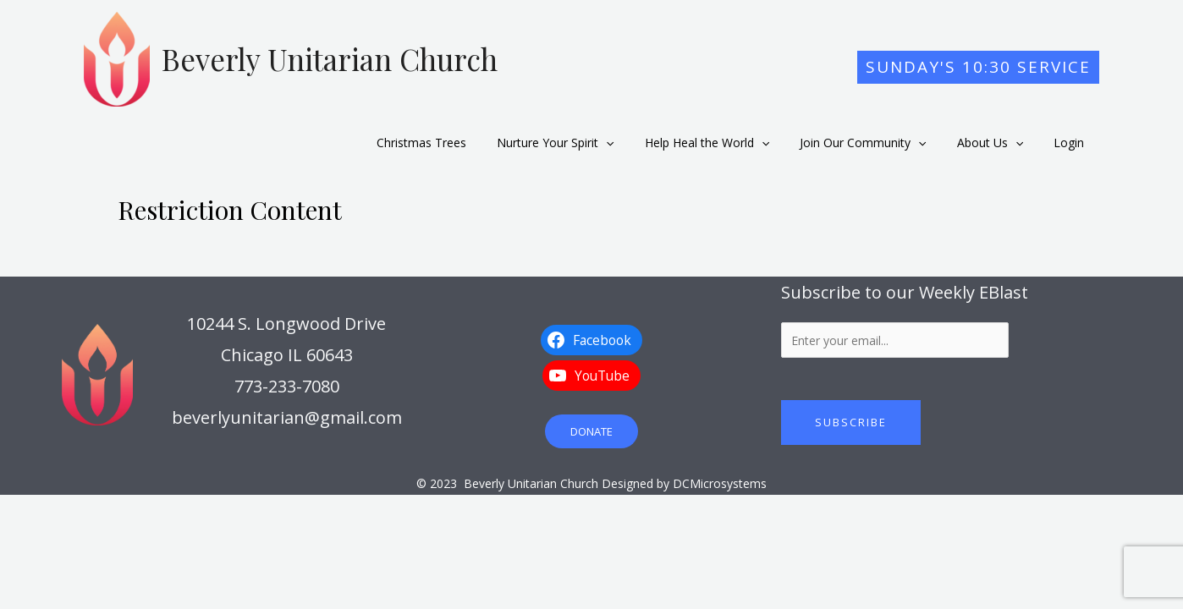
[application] (636, 138)
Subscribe (851, 412)
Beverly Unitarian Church (330, 59)
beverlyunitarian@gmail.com (287, 407)
